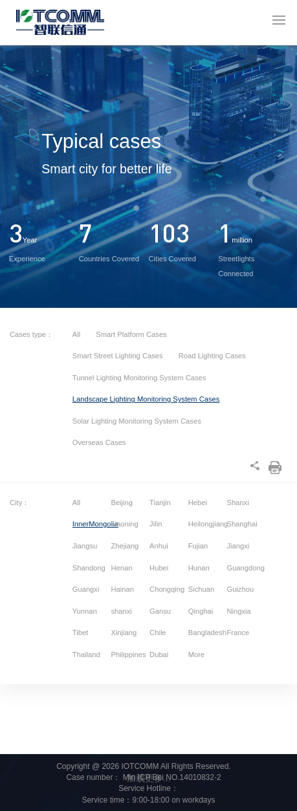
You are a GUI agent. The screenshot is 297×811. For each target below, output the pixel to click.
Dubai (158, 654)
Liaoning (124, 524)
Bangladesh (206, 632)
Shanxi (237, 502)
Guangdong (244, 568)
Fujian (198, 546)
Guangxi (86, 589)
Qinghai (201, 611)
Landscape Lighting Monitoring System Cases (146, 399)
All (76, 334)
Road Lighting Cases (212, 356)
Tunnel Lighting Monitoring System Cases (139, 378)
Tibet (80, 632)
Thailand (86, 654)
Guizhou (240, 589)
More (196, 654)
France (237, 632)
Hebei (197, 502)
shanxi (121, 611)
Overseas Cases (99, 442)
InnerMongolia (90, 524)
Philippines (128, 654)
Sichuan (201, 589)
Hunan (199, 568)
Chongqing (166, 589)
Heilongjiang (206, 524)
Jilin (155, 524)
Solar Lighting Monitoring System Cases (136, 421)
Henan (121, 568)
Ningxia (238, 611)
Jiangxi (237, 546)
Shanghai (241, 524)
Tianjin (160, 502)
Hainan (122, 589)
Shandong (88, 568)
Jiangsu (85, 546)
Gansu (160, 611)
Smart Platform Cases (131, 334)
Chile (157, 632)
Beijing (122, 502)
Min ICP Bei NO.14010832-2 (170, 777)
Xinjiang (124, 632)
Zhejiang (124, 546)
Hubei (158, 568)
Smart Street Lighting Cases (118, 356)
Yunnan (84, 611)
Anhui (158, 546)
